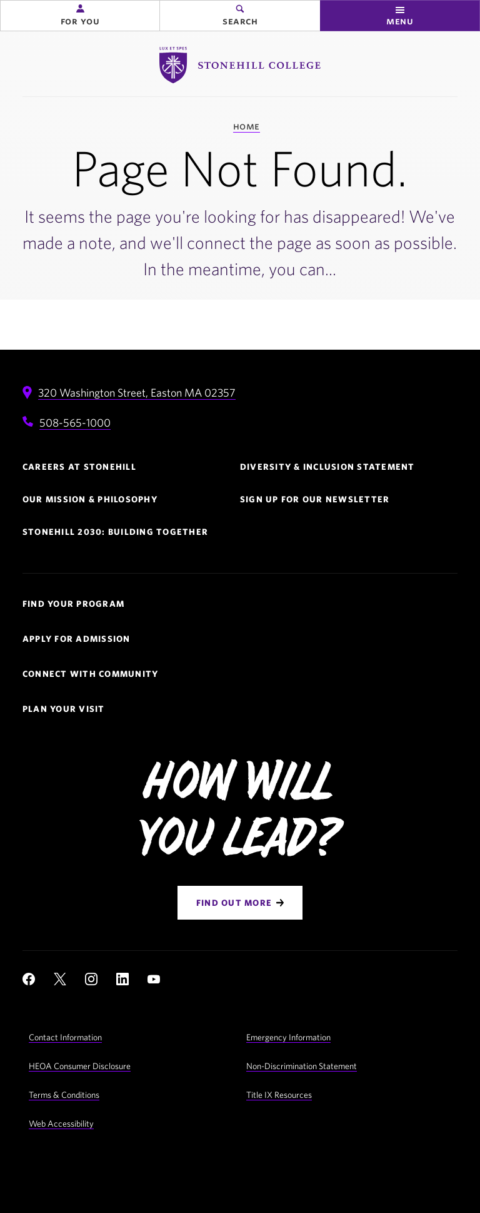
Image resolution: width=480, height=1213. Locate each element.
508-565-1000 (75, 422)
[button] (80, 15)
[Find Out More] (240, 903)
